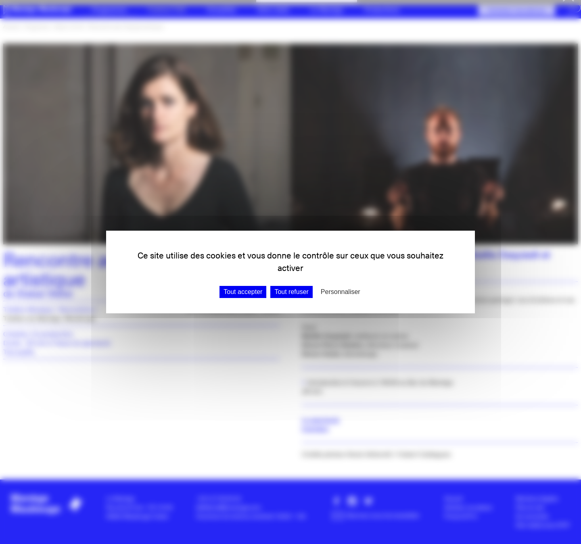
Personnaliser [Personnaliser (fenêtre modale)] (340, 291)
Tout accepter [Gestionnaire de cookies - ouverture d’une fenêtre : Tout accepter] (243, 291)
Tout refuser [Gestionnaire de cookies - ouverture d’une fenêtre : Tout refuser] (291, 291)
